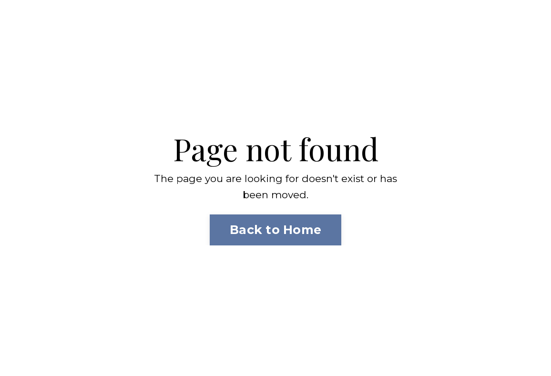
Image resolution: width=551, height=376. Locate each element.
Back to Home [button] (275, 230)
